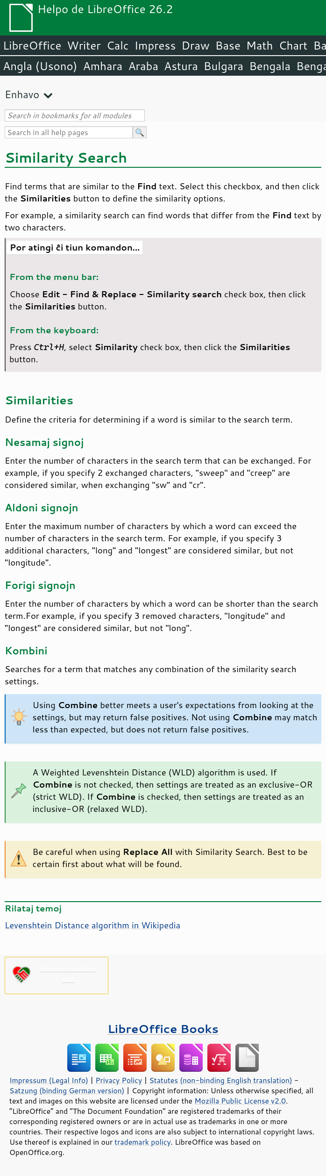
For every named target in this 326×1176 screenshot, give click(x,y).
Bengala (270, 66)
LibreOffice (32, 45)
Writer (83, 45)
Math (259, 45)
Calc (117, 45)
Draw (195, 45)
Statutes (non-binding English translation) (220, 1080)
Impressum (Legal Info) (48, 1080)
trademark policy (142, 1142)
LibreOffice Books (163, 1028)
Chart (292, 45)
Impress (155, 45)
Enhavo (22, 94)
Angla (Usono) (40, 66)
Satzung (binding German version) (67, 1090)
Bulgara (223, 66)
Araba (143, 66)
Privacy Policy (118, 1080)
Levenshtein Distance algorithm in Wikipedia (92, 925)
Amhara (102, 66)
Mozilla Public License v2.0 (240, 1101)
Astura (181, 66)
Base (228, 45)
